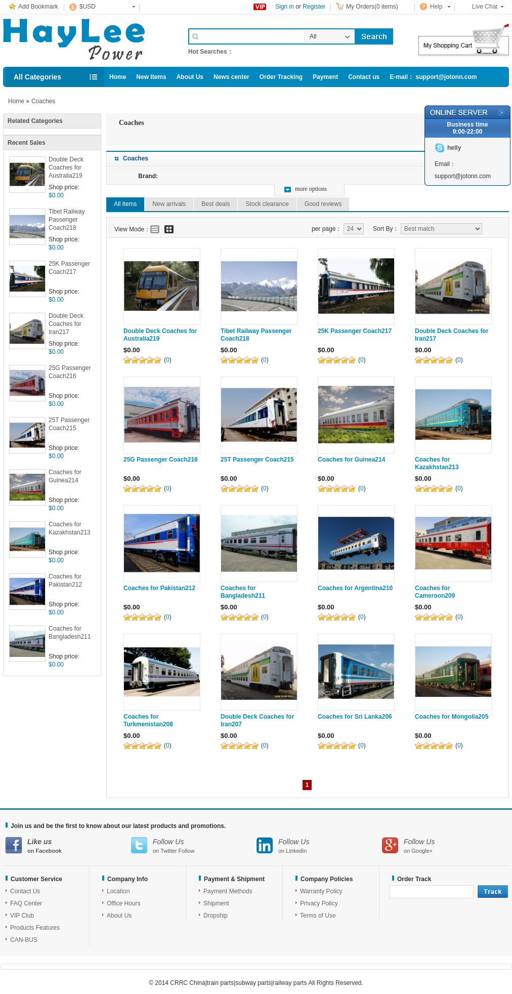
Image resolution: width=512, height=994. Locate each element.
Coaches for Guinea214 (65, 476)
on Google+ (444, 845)
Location (118, 891)
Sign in (284, 6)
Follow (187, 851)
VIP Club (22, 915)
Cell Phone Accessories (85, 39)
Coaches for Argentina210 (355, 588)
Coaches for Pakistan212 (65, 580)
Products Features (35, 927)
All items (125, 204)
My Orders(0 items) (372, 6)
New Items (151, 76)
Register (314, 6)
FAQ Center (26, 903)
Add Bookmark (38, 6)
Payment (325, 76)
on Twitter (194, 845)
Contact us (363, 76)
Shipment (216, 903)
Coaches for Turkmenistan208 (148, 720)
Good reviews (323, 204)
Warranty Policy (321, 891)
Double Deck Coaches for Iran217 (66, 324)
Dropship (215, 915)
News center (231, 76)
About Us (190, 76)
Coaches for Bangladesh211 (70, 632)
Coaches (43, 101)
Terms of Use (318, 915)
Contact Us (25, 891)
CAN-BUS (23, 939)
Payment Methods (227, 891)
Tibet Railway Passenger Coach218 (67, 219)
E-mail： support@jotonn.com (433, 76)
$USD (87, 6)
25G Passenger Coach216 (70, 372)
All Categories (37, 77)
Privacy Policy (319, 903)
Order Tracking (281, 76)
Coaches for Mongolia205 (451, 716)
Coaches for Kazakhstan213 (70, 528)
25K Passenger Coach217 (69, 267)
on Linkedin (319, 845)
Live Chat (485, 6)
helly (454, 147)
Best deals (215, 204)
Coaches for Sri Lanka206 (355, 716)
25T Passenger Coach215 (69, 424)
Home (117, 76)
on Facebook (68, 845)
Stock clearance (266, 204)
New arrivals (169, 204)
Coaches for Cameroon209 (435, 592)
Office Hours (123, 903)
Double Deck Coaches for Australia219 (66, 167)
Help (436, 6)
